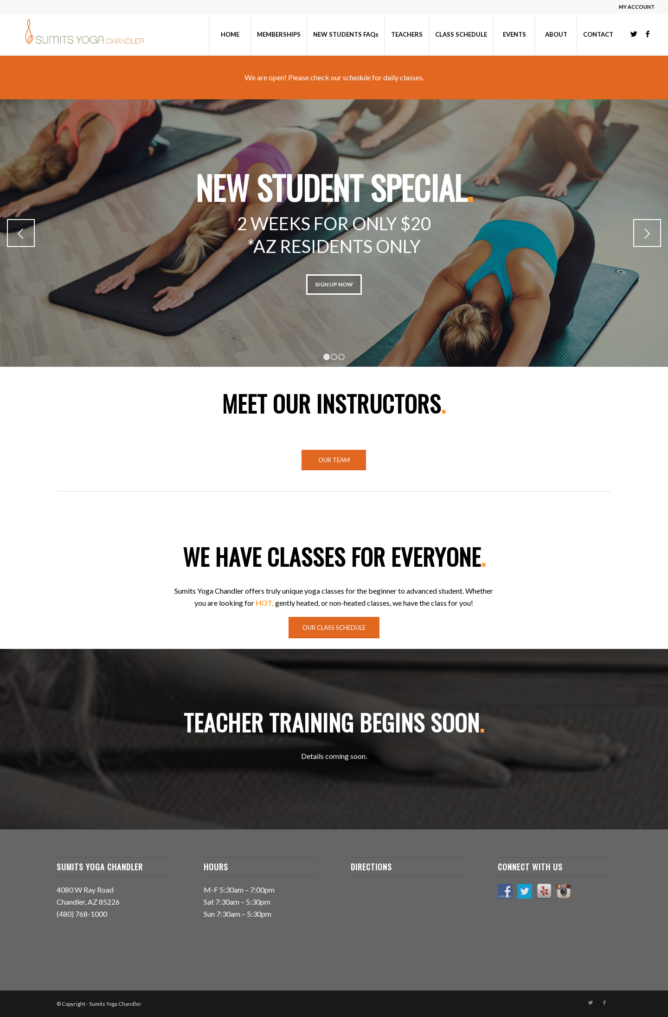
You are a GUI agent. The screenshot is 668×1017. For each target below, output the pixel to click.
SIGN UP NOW (334, 284)
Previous (21, 233)
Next (647, 233)
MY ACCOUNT (637, 7)
